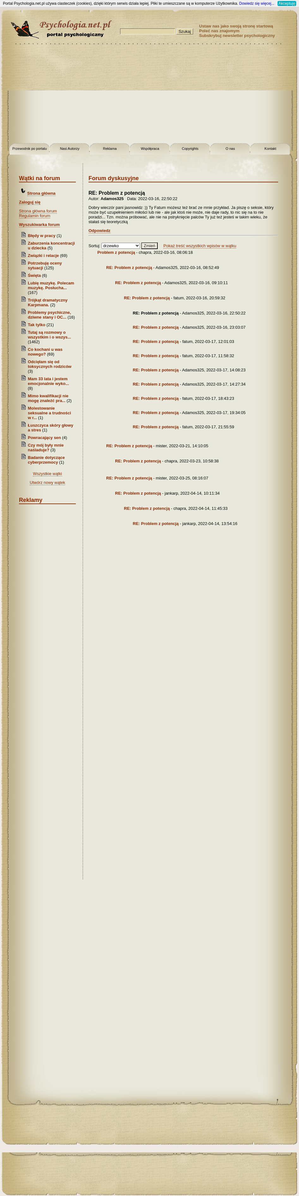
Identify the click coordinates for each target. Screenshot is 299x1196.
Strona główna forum (38, 211)
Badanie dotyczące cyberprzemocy (46, 460)
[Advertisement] (150, 95)
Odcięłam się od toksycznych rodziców (49, 364)
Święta (34, 275)
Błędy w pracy (41, 235)
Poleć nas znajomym (219, 30)
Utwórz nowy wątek (47, 482)
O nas (230, 148)
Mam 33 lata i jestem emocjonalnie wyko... (48, 381)
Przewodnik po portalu (29, 148)
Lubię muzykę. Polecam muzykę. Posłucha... (51, 285)
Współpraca (150, 148)
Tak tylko (36, 324)
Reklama (110, 148)
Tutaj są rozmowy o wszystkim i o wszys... (49, 334)
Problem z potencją (116, 252)
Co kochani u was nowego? (45, 352)
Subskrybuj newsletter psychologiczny (237, 35)
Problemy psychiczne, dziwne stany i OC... (49, 315)
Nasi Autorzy (70, 148)
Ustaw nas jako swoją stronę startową (236, 26)
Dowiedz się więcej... (256, 3)
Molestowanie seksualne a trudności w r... (49, 413)
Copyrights (190, 148)
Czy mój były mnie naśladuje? (46, 447)
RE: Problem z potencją (129, 267)
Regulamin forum (34, 215)
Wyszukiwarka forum (39, 224)
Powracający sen (44, 437)
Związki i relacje (43, 255)
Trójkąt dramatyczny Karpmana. (48, 302)
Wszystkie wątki (47, 473)
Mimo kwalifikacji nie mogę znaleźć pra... (48, 398)
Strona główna (41, 193)
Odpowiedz (99, 230)
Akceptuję (286, 3)
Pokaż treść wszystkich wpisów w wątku (199, 245)
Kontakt (270, 148)
